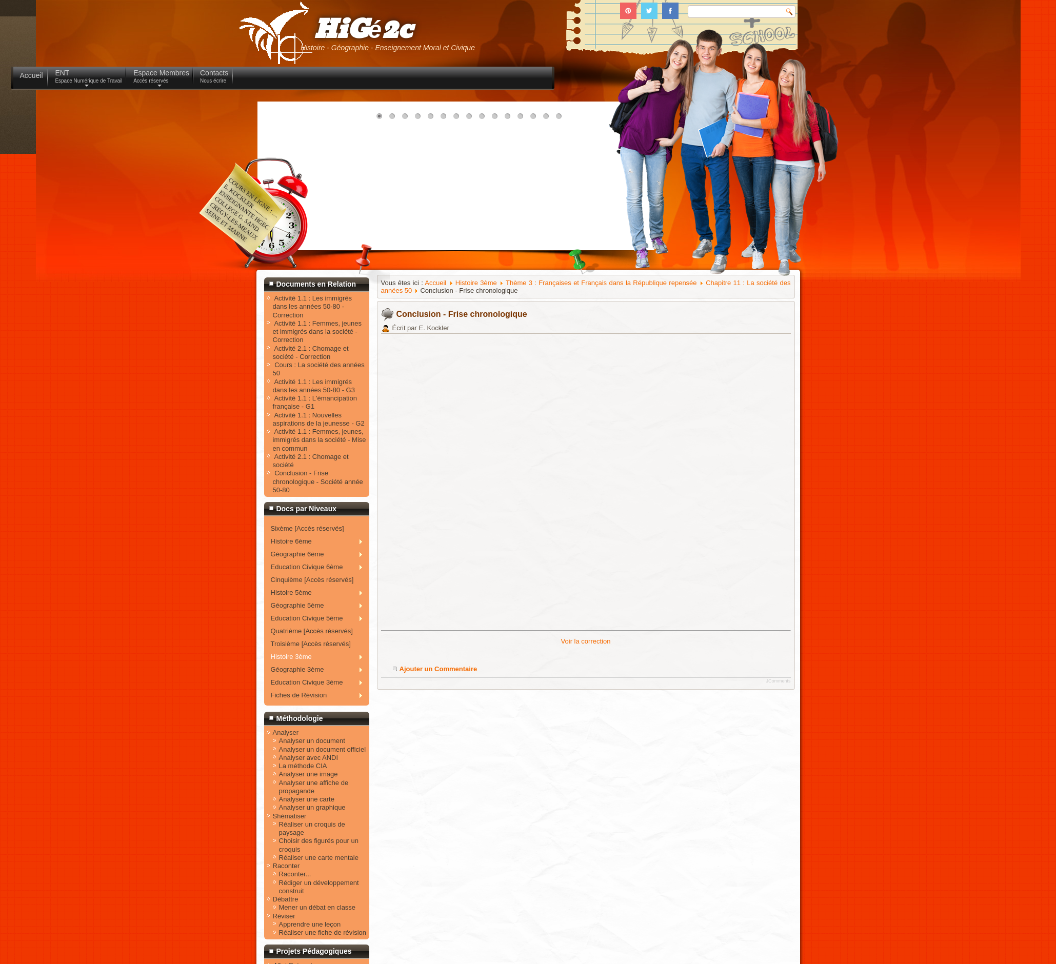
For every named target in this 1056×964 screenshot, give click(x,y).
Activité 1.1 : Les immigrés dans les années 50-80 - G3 (314, 386)
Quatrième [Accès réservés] (312, 631)
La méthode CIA (303, 766)
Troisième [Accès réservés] (311, 644)
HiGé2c (363, 30)
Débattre (285, 899)
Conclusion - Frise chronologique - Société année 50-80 (318, 481)
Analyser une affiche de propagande (314, 787)
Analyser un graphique (312, 807)
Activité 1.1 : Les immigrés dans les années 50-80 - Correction (312, 306)
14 (548, 119)
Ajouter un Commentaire (438, 669)
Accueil (435, 283)
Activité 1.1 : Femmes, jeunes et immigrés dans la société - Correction (317, 331)
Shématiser (290, 816)
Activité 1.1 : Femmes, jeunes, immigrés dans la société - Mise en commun (319, 440)
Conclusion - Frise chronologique (461, 314)
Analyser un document (312, 741)
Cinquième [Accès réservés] (312, 580)
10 (497, 119)
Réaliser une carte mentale (318, 857)
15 (561, 119)
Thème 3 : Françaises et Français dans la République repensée (601, 283)
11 (509, 119)
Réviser (284, 916)
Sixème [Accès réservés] (307, 528)
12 (522, 119)
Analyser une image (308, 774)
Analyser (286, 732)
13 (535, 119)
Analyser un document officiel (322, 749)
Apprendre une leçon (310, 924)
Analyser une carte (306, 799)
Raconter (286, 866)
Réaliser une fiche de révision (323, 932)
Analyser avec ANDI (308, 757)
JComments (778, 681)
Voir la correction (586, 641)
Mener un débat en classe (317, 907)
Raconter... (295, 874)
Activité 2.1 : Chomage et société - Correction (311, 352)
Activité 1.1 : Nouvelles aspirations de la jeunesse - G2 (319, 419)
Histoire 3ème (476, 283)
